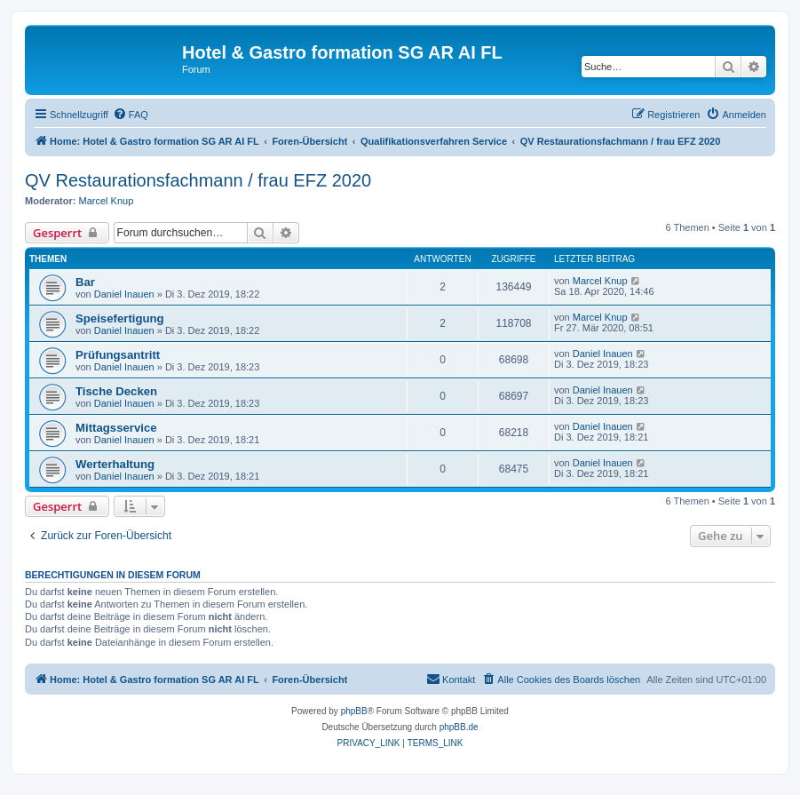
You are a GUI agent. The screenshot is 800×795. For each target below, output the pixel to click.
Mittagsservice (116, 427)
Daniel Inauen (124, 294)
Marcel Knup (106, 200)
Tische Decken (116, 391)
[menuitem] (130, 114)
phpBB (354, 711)
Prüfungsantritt (117, 355)
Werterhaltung (114, 464)
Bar (85, 282)
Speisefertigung (119, 318)
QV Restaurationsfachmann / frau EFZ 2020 (198, 180)
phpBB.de (459, 727)
